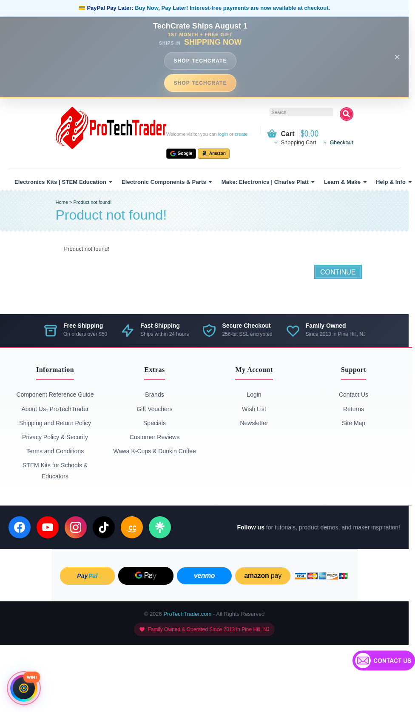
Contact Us (353, 394)
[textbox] (301, 112)
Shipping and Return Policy (55, 423)
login (223, 134)
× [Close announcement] (397, 57)
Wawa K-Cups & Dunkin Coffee (154, 451)
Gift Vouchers (154, 409)
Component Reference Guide (55, 394)
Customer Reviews (154, 437)
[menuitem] (62, 181)
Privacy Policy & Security (55, 437)
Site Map (353, 423)
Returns (353, 409)
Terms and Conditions (55, 451)
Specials (154, 423)
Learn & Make (342, 182)
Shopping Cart (298, 142)
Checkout (341, 142)
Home (62, 202)
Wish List (254, 409)
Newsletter (254, 423)
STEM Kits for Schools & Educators (55, 470)
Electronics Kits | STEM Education (60, 182)
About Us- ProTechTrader (54, 409)
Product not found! (92, 202)
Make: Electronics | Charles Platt (265, 182)
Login (254, 394)
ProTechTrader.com (187, 614)
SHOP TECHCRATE (200, 61)
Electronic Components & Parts (164, 182)
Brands (154, 394)
